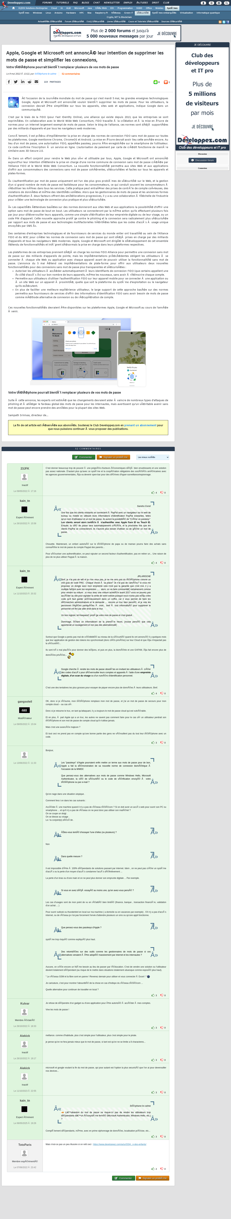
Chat (96, 2)
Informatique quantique (208, 13)
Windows (37, 13)
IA (61, 8)
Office (149, 8)
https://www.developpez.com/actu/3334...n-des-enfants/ (119, 1144)
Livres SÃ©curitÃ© (116, 21)
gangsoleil (25, 701)
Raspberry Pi (101, 13)
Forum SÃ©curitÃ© (74, 21)
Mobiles (159, 8)
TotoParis (25, 1144)
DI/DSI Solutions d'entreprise (32, 8)
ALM (68, 8)
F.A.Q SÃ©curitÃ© (95, 21)
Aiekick (25, 1035)
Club (166, 2)
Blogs (85, 2)
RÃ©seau (116, 13)
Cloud (54, 8)
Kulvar (24, 1003)
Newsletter (112, 2)
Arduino (58, 13)
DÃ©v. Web (101, 8)
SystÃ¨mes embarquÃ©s (164, 13)
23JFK (25, 468)
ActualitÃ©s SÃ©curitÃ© (50, 21)
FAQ (75, 2)
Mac (89, 13)
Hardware (71, 13)
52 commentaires (71, 74)
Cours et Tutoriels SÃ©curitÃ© (143, 21)
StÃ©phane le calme (45, 74)
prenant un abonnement (140, 425)
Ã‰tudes (142, 2)
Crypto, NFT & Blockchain (119, 17)
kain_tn (25, 500)
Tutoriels (62, 2)
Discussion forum (202, 160)
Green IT (128, 13)
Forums (47, 2)
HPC (81, 13)
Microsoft (79, 8)
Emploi (127, 2)
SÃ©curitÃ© (143, 13)
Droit (155, 2)
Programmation (125, 8)
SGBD (139, 8)
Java (90, 8)
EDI (112, 8)
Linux (48, 13)
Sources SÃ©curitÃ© (171, 21)
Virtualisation (186, 13)
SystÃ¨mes (172, 8)
